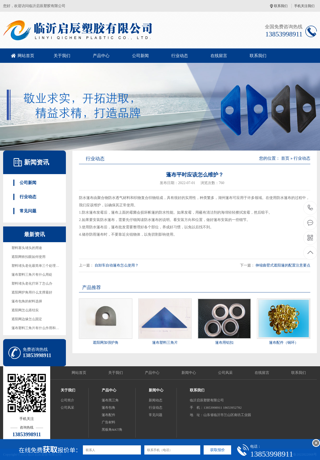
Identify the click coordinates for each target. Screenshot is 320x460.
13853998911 (310, 207)
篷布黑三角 (110, 400)
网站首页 (26, 55)
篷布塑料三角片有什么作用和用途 (37, 328)
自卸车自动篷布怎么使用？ (117, 265)
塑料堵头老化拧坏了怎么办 (32, 283)
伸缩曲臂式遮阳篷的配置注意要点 (282, 265)
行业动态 (179, 55)
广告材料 (108, 422)
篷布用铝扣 (224, 343)
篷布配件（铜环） (283, 343)
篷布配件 (108, 415)
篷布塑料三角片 (165, 343)
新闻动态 (155, 400)
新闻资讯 (36, 162)
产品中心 (101, 55)
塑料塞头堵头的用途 (27, 248)
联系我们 (281, 6)
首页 (285, 158)
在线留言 (218, 55)
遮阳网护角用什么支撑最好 (32, 292)
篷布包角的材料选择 (27, 301)
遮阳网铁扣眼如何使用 (28, 257)
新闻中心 (188, 373)
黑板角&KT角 (112, 429)
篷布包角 (108, 407)
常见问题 (28, 211)
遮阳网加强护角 (105, 343)
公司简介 (67, 400)
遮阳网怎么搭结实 (25, 310)
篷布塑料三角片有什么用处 (32, 274)
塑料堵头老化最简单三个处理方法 (37, 266)
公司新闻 (140, 55)
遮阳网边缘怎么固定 (27, 319)
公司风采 (225, 373)
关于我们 (62, 55)
